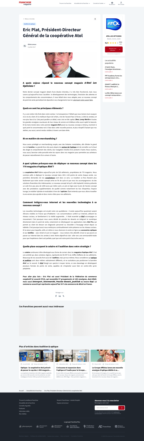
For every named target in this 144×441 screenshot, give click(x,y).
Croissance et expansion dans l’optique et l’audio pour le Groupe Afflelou (70, 370)
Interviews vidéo (24, 411)
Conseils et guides (25, 406)
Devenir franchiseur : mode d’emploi (68, 400)
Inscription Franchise (77, 436)
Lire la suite (109, 72)
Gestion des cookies (53, 436)
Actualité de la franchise (34, 391)
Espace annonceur (63, 403)
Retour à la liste (28, 19)
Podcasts (22, 409)
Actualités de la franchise (27, 403)
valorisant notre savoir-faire (83, 100)
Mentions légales (24, 436)
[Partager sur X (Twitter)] (63, 295)
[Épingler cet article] (95, 18)
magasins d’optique (39, 166)
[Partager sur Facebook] (55, 295)
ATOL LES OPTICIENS (113, 36)
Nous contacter (65, 436)
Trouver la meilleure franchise (28, 400)
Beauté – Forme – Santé (113, 39)
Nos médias (22, 414)
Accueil (21, 391)
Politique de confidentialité (38, 436)
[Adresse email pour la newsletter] (106, 408)
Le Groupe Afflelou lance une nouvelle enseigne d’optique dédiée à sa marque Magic (107, 370)
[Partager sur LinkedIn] (59, 295)
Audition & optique (29, 24)
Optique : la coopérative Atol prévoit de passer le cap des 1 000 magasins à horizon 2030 (36, 370)
